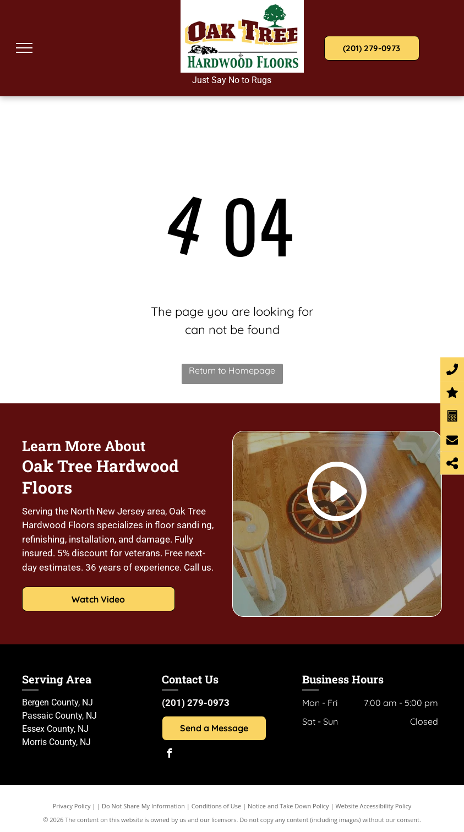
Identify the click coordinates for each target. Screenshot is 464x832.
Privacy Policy (72, 806)
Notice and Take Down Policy (288, 806)
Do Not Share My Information (143, 806)
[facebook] (169, 754)
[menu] (24, 48)
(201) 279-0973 (196, 702)
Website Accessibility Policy (373, 806)
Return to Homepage (232, 370)
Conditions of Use (217, 806)
